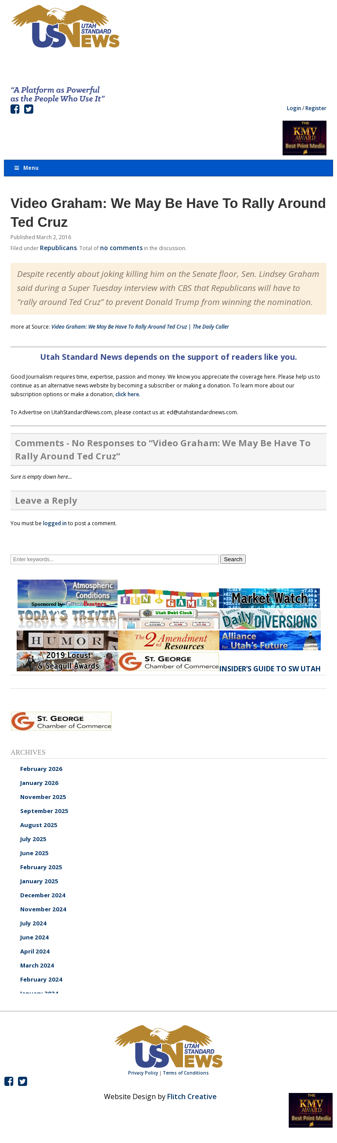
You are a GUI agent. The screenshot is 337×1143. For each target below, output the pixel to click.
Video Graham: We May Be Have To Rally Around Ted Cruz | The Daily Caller (140, 326)
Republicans (58, 248)
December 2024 (42, 895)
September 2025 (44, 811)
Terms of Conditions (186, 1073)
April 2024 (35, 951)
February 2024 (41, 979)
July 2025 (33, 839)
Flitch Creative (192, 1096)
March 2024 (37, 965)
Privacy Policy (143, 1073)
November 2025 (43, 797)
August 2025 (38, 825)
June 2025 (34, 853)
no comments (121, 248)
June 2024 (34, 937)
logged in (55, 523)
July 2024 (33, 923)
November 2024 (43, 909)
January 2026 (39, 783)
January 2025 (39, 881)
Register (315, 108)
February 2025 (41, 867)
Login (294, 108)
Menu (26, 168)
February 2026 (41, 769)
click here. (127, 394)
